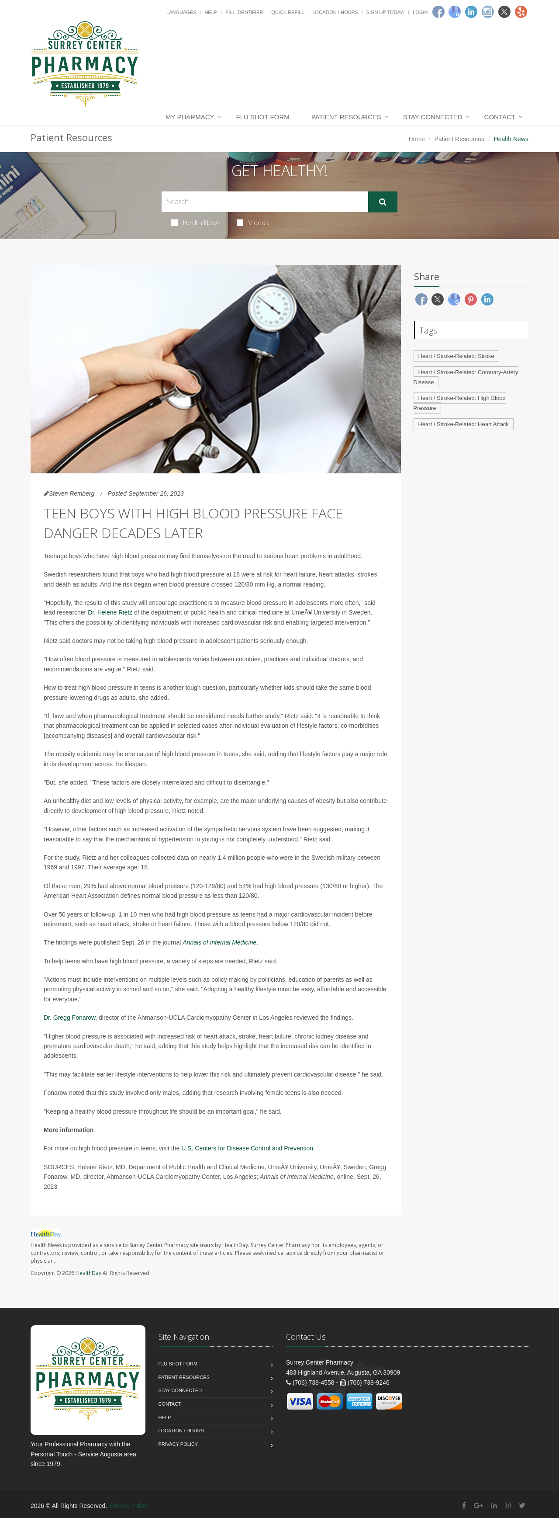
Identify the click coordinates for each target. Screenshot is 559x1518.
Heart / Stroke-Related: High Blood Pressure (460, 403)
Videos (253, 222)
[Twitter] (504, 12)
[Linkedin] (471, 12)
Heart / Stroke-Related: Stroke (456, 356)
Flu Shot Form (262, 117)
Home (417, 138)
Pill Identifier (244, 12)
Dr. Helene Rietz (110, 612)
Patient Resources (346, 117)
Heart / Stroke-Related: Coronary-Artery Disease (466, 377)
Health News (196, 222)
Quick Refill (287, 12)
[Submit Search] (382, 201)
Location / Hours (335, 12)
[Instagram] (488, 12)
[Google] (455, 12)
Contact (499, 117)
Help (210, 12)
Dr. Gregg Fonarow (69, 1017)
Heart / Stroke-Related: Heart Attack (463, 424)
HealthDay (88, 1273)
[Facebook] (438, 12)
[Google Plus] (478, 1505)
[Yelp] (521, 12)
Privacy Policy (178, 1444)
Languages (181, 12)
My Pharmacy (190, 117)
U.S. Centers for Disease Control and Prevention (247, 1148)
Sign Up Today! (385, 12)
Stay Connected (432, 117)
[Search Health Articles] (265, 201)
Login (420, 12)
